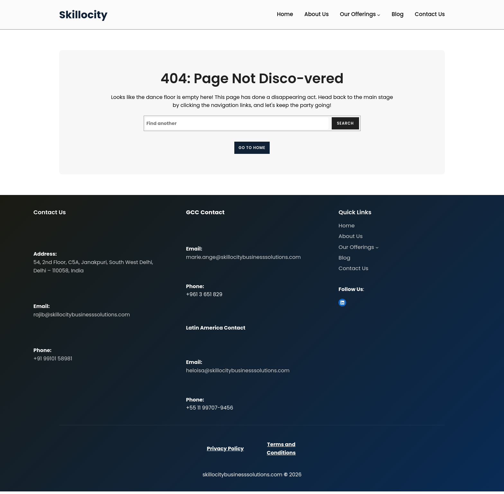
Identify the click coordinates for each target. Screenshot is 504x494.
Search (343, 124)
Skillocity (83, 14)
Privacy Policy (225, 451)
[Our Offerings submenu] (378, 14)
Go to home (252, 149)
